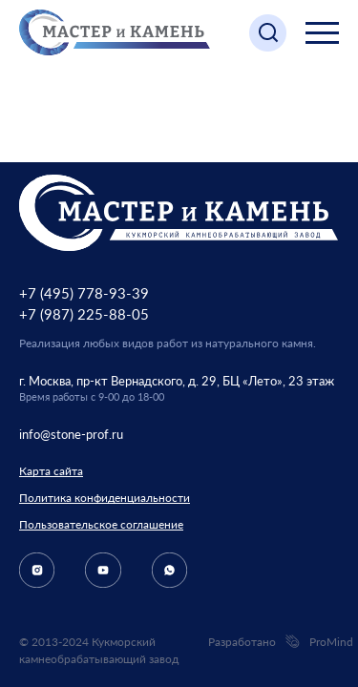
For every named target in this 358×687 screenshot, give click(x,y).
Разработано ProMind (273, 642)
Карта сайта (51, 471)
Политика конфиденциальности (104, 497)
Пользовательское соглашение (101, 524)
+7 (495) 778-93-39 (84, 293)
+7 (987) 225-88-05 (84, 314)
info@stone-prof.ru (71, 434)
